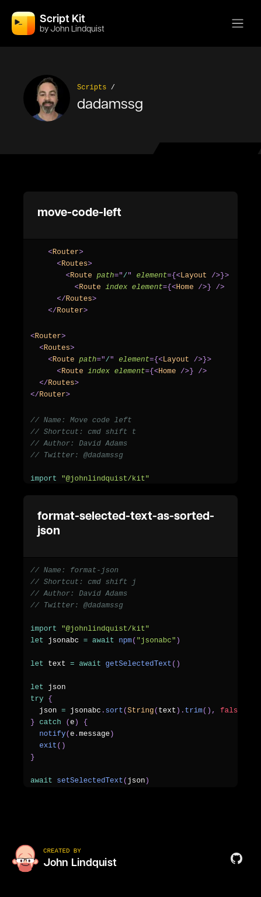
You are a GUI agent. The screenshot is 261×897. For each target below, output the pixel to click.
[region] (130, 281)
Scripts (91, 88)
